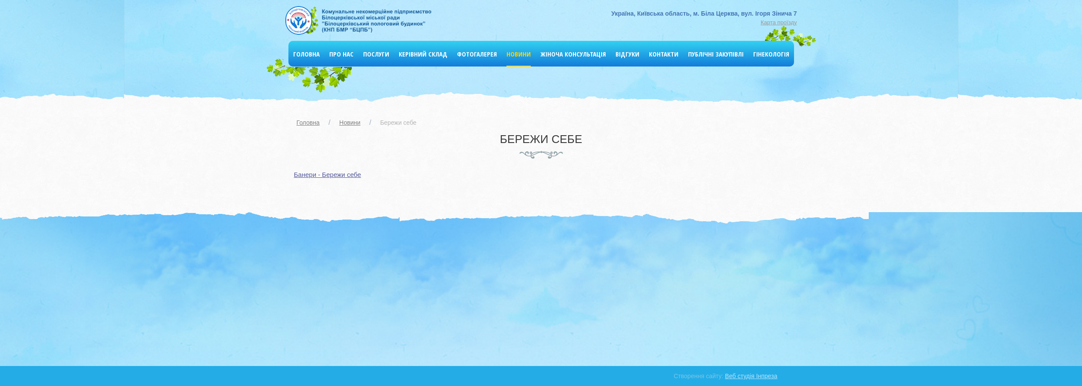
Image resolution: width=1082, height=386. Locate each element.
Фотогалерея (477, 54)
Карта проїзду (779, 22)
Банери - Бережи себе (327, 174)
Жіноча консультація (573, 54)
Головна (306, 54)
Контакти (663, 54)
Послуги (376, 54)
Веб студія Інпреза (751, 376)
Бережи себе (398, 122)
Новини (518, 54)
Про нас (341, 54)
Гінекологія (771, 54)
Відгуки (627, 54)
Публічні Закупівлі (716, 54)
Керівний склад (423, 54)
